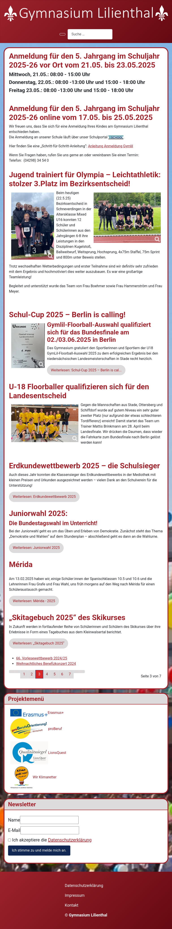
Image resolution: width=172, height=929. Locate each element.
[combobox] (90, 34)
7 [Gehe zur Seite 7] (70, 674)
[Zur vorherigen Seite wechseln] (17, 671)
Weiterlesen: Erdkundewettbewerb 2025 (44, 496)
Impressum (75, 895)
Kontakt (71, 905)
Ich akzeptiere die (50, 840)
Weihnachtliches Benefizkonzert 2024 (46, 663)
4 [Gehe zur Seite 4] (47, 674)
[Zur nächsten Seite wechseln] (76, 671)
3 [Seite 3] (39, 674)
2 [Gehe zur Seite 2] (32, 674)
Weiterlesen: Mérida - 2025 (34, 601)
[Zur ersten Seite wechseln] (12, 671)
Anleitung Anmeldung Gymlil (110, 146)
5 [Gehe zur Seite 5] (55, 674)
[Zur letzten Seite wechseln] (82, 671)
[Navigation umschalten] (62, 34)
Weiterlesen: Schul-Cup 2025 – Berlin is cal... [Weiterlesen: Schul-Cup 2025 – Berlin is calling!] (86, 370)
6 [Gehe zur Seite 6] (62, 674)
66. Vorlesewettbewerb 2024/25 (41, 658)
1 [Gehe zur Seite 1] (24, 674)
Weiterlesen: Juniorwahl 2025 (36, 548)
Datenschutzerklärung (70, 840)
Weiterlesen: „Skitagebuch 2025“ (38, 643)
